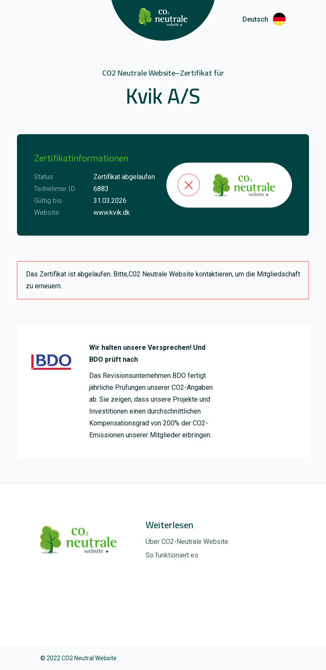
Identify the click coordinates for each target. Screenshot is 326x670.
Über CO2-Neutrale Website (187, 542)
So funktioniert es (172, 555)
